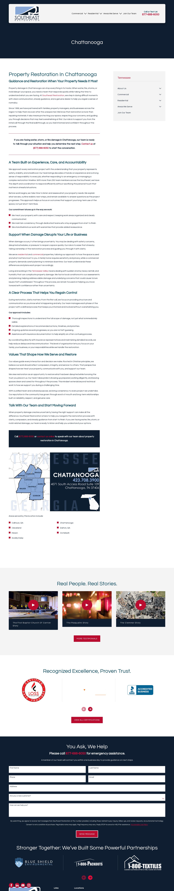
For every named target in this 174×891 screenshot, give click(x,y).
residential (23, 254)
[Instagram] (28, 885)
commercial (37, 254)
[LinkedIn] (17, 885)
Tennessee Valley (40, 271)
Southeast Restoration (53, 95)
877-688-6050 (150, 14)
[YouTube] (23, 885)
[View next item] (90, 709)
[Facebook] (11, 885)
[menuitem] (77, 13)
